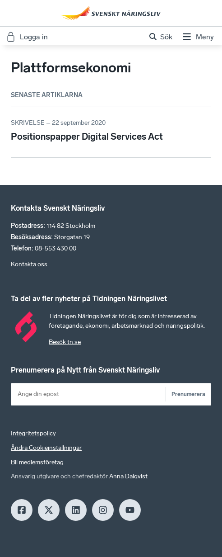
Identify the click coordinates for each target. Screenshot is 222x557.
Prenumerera (188, 394)
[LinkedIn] (76, 510)
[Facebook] (21, 510)
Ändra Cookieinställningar (46, 448)
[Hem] (111, 13)
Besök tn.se (65, 342)
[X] (49, 510)
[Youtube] (130, 510)
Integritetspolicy (33, 433)
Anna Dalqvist (128, 476)
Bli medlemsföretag (37, 462)
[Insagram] (103, 510)
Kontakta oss (29, 264)
